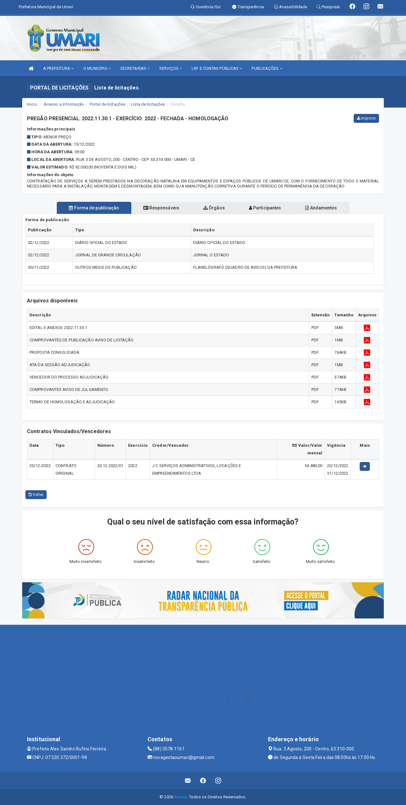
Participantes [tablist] (268, 207)
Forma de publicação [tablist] (89, 207)
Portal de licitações (107, 104)
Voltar (36, 494)
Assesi (180, 797)
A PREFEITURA (58, 68)
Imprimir (366, 118)
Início (32, 104)
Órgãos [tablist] (214, 207)
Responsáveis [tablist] (159, 207)
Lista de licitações (148, 104)
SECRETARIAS (135, 68)
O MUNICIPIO (97, 68)
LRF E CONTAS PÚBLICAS (217, 68)
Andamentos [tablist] (326, 207)
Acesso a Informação (64, 104)
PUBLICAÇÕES (267, 68)
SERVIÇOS (170, 68)
